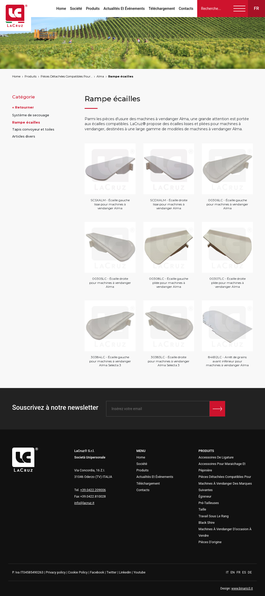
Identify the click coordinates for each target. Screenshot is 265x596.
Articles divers (23, 136)
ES (244, 572)
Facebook (97, 572)
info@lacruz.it (84, 503)
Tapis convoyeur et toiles (33, 129)
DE (250, 572)
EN (233, 572)
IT (228, 572)
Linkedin (125, 572)
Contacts (186, 8)
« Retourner (23, 107)
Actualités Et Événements (124, 8)
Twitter (111, 572)
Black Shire (206, 523)
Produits (93, 8)
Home (61, 8)
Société (76, 8)
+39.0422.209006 (93, 490)
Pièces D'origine (210, 542)
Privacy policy (56, 572)
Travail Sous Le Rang (213, 516)
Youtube (139, 572)
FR (239, 572)
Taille (202, 509)
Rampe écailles (120, 76)
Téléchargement (162, 8)
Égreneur (204, 496)
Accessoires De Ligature (216, 457)
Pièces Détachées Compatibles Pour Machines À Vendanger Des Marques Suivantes (66, 76)
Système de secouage (30, 115)
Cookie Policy (78, 572)
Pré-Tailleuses (208, 503)
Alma (100, 76)
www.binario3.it (242, 588)
